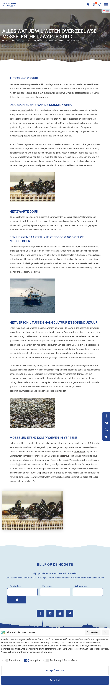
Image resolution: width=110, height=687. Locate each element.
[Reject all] (105, 632)
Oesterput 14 (65, 456)
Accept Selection (55, 670)
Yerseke (24, 110)
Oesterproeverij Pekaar (35, 456)
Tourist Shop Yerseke (39, 473)
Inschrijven (11, 599)
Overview (92, 632)
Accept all (55, 680)
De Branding (79, 451)
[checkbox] (10, 660)
